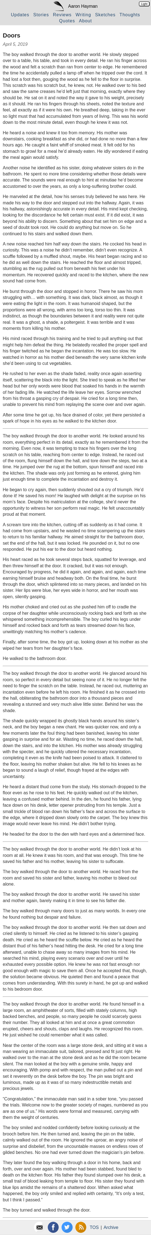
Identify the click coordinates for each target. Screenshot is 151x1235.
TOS (94, 1227)
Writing (83, 14)
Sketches (105, 14)
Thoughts (130, 14)
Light (144, 4)
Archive (111, 1227)
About (85, 20)
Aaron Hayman (83, 6)
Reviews (62, 14)
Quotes (67, 20)
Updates (20, 14)
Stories (41, 14)
